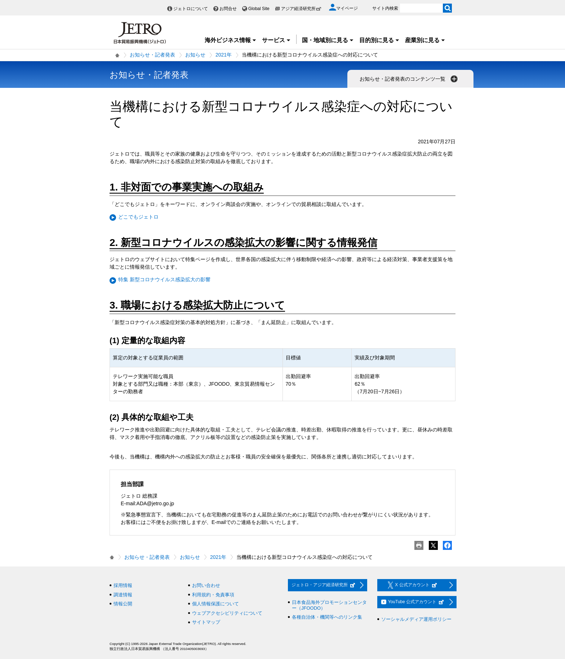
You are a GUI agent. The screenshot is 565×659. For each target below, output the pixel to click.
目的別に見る (379, 40)
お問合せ (228, 8)
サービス (276, 40)
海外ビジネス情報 (231, 40)
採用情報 (123, 585)
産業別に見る (425, 40)
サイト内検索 (385, 8)
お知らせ (195, 55)
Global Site (259, 8)
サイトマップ (206, 622)
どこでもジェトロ (138, 217)
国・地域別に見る (328, 40)
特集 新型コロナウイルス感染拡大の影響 (164, 279)
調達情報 (123, 594)
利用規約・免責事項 (213, 594)
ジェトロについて (190, 8)
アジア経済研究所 (301, 8)
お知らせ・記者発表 (152, 55)
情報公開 (123, 603)
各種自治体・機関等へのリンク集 (327, 617)
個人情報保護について (215, 603)
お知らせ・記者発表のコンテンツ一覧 (409, 79)
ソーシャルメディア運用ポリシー (416, 619)
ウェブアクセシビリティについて (227, 613)
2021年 (223, 55)
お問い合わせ (206, 585)
